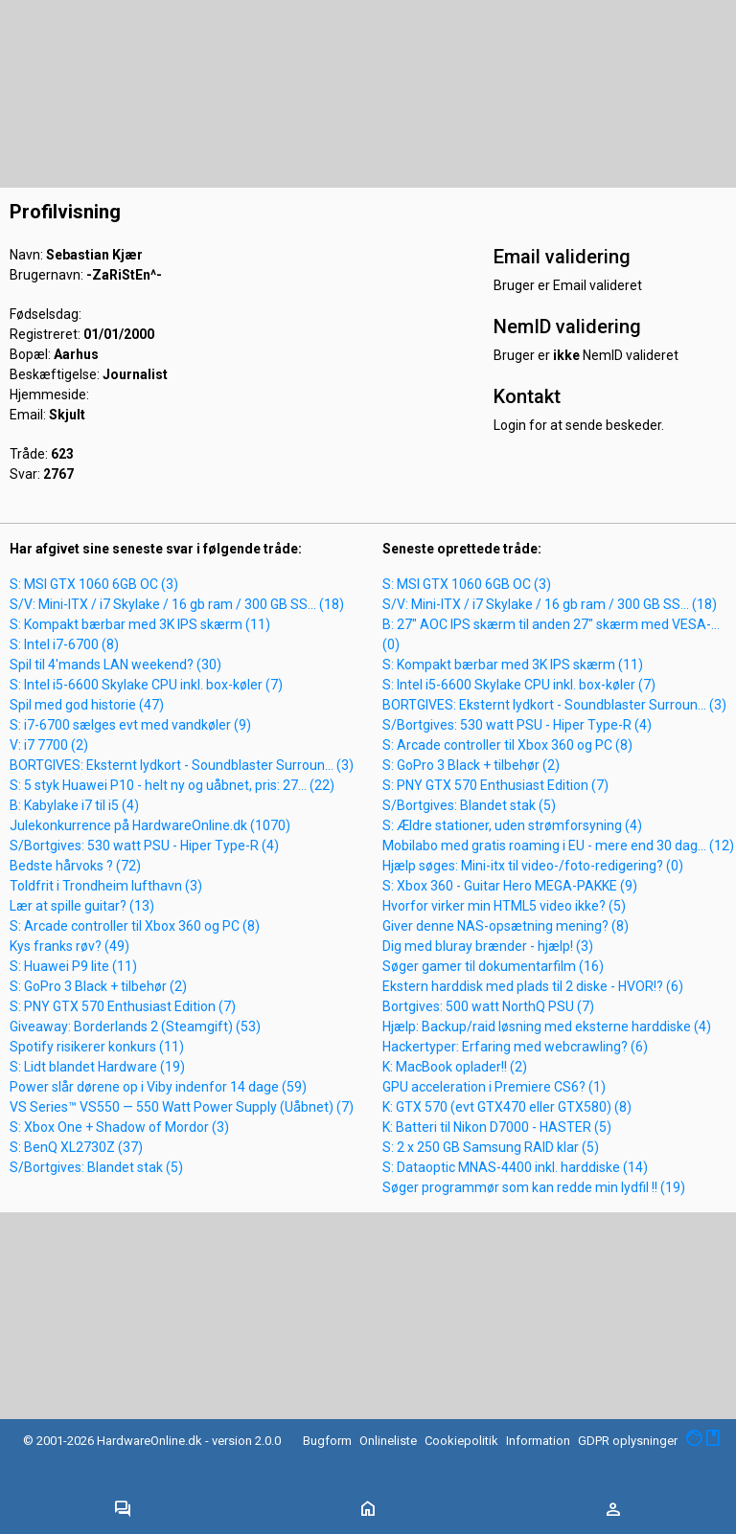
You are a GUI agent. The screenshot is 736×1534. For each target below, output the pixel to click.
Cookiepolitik (461, 1440)
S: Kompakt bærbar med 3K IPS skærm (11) (140, 624)
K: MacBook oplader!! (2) (454, 1066)
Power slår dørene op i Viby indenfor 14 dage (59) (158, 1086)
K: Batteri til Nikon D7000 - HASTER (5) (496, 1127)
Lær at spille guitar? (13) (82, 906)
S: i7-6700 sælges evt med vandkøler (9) (130, 725)
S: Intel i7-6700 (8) (64, 644)
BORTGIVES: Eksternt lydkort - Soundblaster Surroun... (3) (182, 765)
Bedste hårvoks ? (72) (75, 865)
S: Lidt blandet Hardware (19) (97, 1066)
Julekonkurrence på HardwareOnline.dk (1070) (150, 825)
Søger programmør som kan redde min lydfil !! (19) (533, 1187)
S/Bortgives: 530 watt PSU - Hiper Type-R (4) (144, 845)
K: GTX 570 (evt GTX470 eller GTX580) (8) (507, 1107)
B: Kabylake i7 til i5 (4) (74, 805)
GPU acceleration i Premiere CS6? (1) (494, 1086)
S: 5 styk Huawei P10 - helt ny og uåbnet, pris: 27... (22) (172, 785)
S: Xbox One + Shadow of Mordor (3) (119, 1127)
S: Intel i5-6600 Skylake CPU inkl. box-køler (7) (146, 684)
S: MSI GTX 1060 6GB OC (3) (94, 584)
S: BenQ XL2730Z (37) (76, 1147)
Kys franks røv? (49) (69, 946)
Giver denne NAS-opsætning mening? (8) (505, 926)
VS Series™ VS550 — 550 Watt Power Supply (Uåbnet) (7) (182, 1107)
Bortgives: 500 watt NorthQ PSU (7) (488, 1006)
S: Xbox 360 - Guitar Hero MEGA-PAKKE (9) (509, 885)
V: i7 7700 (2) (49, 745)
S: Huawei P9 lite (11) (73, 966)
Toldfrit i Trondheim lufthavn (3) (106, 885)
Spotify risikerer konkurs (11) (97, 1046)
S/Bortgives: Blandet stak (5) (96, 1167)
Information (538, 1440)
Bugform (327, 1440)
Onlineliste (388, 1440)
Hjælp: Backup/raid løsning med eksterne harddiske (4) (546, 1026)
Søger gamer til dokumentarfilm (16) (493, 966)
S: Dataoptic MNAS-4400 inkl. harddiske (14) (515, 1167)
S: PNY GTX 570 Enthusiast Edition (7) (123, 1006)
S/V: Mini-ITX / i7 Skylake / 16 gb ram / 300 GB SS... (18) (177, 604)
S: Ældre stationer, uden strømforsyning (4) (512, 825)
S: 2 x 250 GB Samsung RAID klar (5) (490, 1147)
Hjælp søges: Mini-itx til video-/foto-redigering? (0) (532, 865)
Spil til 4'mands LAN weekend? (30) (115, 664)
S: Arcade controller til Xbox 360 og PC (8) (135, 926)
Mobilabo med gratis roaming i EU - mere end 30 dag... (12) (558, 845)
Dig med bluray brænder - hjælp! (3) (487, 946)
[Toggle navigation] (122, 1510)
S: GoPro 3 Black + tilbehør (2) (98, 986)
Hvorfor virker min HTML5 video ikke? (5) (504, 906)
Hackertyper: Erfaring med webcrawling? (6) (515, 1046)
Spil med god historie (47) (87, 704)
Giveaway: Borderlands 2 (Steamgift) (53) (135, 1026)
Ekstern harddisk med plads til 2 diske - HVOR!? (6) (532, 986)
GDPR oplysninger (628, 1440)
